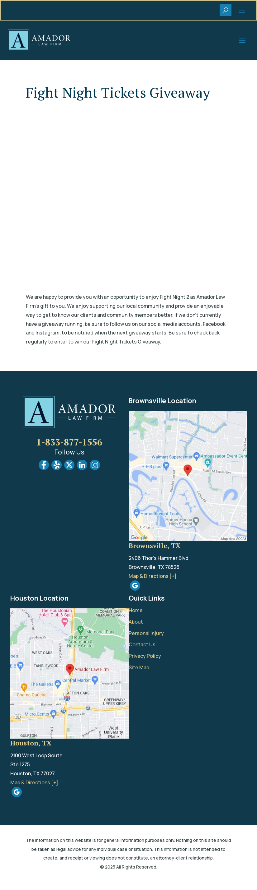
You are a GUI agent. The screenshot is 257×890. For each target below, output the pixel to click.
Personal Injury (146, 633)
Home (136, 610)
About (136, 621)
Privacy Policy (145, 656)
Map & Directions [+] (153, 576)
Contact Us (142, 644)
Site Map (139, 667)
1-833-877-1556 (69, 442)
